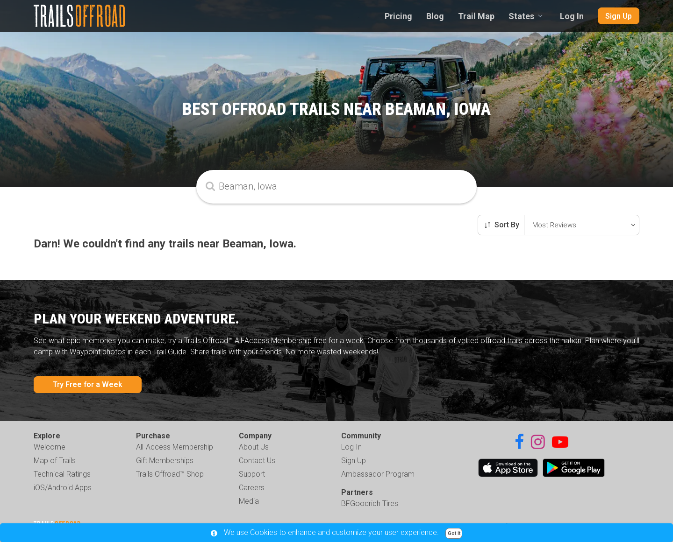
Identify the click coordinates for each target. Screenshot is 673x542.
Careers (252, 487)
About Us (254, 447)
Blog (435, 16)
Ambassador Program (378, 474)
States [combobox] (521, 16)
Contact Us (257, 460)
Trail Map (476, 16)
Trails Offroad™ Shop (170, 474)
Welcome (49, 447)
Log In (572, 16)
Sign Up (618, 16)
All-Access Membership (174, 447)
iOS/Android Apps (63, 487)
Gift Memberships (164, 460)
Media (249, 501)
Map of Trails (55, 460)
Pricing (398, 16)
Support (252, 474)
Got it (454, 533)
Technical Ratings (62, 474)
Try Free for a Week (87, 384)
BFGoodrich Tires (369, 503)
